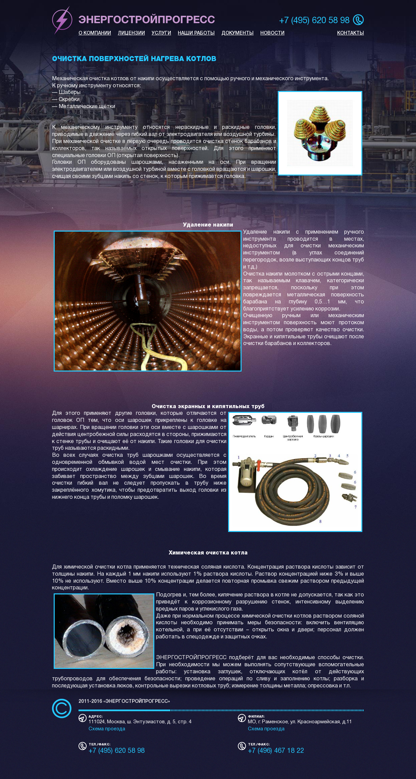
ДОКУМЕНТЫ (237, 33)
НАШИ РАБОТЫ (196, 33)
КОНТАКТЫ (350, 33)
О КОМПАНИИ (95, 33)
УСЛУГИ (161, 33)
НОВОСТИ (272, 33)
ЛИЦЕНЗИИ (131, 33)
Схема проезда (107, 729)
